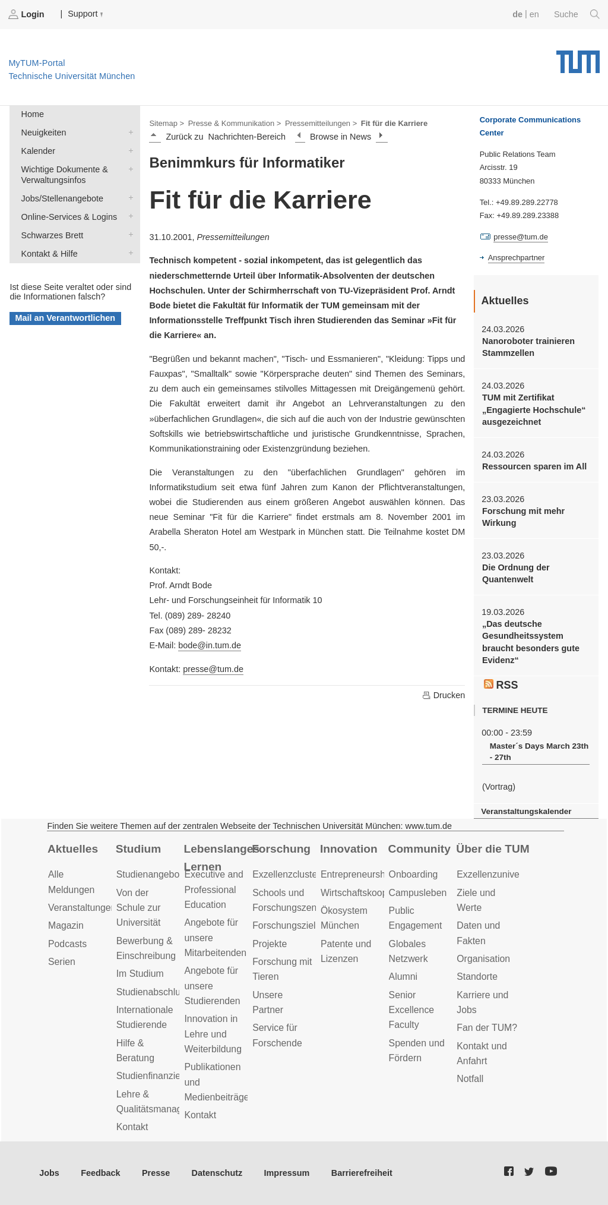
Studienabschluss (153, 992)
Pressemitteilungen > (321, 123)
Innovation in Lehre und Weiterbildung (213, 1034)
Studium (139, 849)
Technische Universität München (578, 58)
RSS (501, 685)
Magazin (66, 925)
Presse (156, 1173)
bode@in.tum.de (209, 645)
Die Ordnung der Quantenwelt (516, 573)
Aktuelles (73, 849)
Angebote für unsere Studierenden (212, 986)
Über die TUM (492, 849)
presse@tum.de (213, 669)
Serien (61, 962)
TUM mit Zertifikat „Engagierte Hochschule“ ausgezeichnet (533, 410)
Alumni (403, 976)
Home (32, 114)
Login (27, 14)
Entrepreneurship (356, 874)
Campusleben (418, 893)
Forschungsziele (286, 925)
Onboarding (413, 874)
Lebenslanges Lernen (221, 858)
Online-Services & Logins (128, 216)
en (534, 14)
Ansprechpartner (516, 257)
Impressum (287, 1173)
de (517, 14)
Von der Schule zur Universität (138, 908)
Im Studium (140, 974)
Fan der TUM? (487, 1028)
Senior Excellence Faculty (412, 1010)
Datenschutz (217, 1173)
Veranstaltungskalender (526, 811)
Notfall (470, 1079)
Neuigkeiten (128, 132)
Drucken (444, 695)
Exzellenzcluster (286, 874)
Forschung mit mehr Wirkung (523, 517)
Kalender (128, 150)
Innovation (349, 849)
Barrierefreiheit (361, 1173)
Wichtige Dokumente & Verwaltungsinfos (128, 168)
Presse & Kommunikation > (234, 123)
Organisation (483, 959)
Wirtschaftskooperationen (374, 893)
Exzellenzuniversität (498, 874)
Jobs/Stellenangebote (128, 198)
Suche (577, 14)
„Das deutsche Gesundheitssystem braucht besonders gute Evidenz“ (531, 642)
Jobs (49, 1173)
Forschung (281, 849)
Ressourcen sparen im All (534, 466)
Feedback (100, 1173)
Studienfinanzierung (158, 1076)
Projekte (269, 944)
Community (419, 849)
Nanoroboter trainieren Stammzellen (528, 347)
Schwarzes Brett (128, 234)
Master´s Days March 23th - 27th (539, 752)
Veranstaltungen (82, 908)
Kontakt (132, 1127)
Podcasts (67, 944)
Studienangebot (149, 874)
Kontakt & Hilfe (128, 253)
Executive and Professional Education (213, 889)
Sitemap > (166, 123)
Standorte (477, 976)
